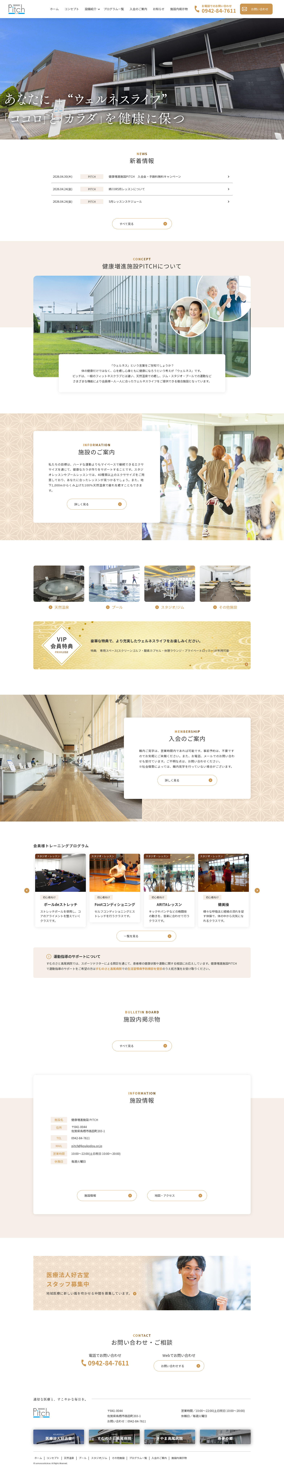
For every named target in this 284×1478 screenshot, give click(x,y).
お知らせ (158, 9)
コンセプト (71, 9)
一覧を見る (131, 936)
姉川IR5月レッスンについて (112, 189)
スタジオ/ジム (99, 1458)
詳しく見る (81, 504)
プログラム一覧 (114, 9)
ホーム (54, 9)
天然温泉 (69, 1458)
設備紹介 (90, 9)
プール (82, 1458)
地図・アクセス (165, 1195)
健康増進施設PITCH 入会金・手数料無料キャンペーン (130, 176)
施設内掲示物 (179, 9)
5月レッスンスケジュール (111, 201)
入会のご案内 (138, 9)
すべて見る (127, 224)
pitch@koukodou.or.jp (86, 1146)
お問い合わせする (172, 1366)
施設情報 (90, 1195)
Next (257, 890)
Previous (26, 890)
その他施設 (118, 1458)
